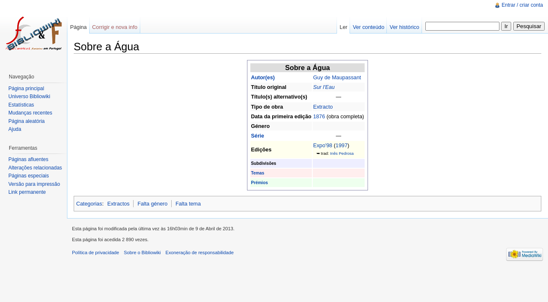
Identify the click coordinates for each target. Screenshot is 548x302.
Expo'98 (322, 145)
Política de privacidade (95, 252)
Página (78, 27)
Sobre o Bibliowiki (142, 252)
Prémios (259, 182)
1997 (341, 145)
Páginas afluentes (28, 159)
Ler (343, 27)
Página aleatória (26, 121)
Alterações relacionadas (35, 168)
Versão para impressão (34, 184)
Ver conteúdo (368, 27)
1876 (319, 116)
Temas (257, 173)
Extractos (118, 203)
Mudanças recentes (30, 113)
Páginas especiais (28, 176)
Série (257, 136)
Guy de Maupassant (337, 77)
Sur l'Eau (324, 87)
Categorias (89, 203)
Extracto (323, 107)
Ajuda (14, 129)
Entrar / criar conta (522, 5)
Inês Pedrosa (342, 153)
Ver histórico (404, 27)
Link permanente (27, 192)
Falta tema (188, 203)
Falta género (152, 203)
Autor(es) (263, 77)
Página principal (26, 88)
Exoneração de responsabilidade (199, 252)
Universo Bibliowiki (29, 96)
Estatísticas (21, 105)
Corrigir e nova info (114, 27)
